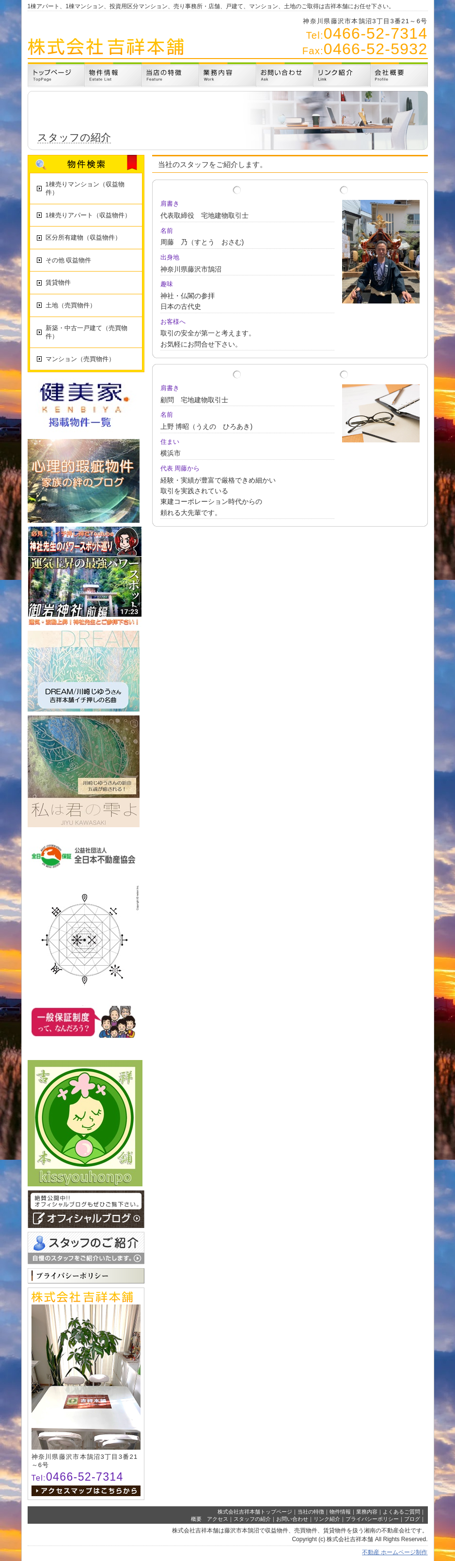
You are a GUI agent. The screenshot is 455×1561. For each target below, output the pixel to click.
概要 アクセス (209, 1519)
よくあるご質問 (401, 1512)
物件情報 (340, 1512)
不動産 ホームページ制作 (394, 1552)
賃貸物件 (58, 282)
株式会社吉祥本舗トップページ (255, 1512)
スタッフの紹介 (252, 1519)
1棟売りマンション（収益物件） (85, 189)
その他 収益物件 (69, 260)
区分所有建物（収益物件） (83, 237)
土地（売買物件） (71, 305)
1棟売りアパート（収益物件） (88, 215)
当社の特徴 (311, 1512)
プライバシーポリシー (372, 1519)
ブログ (412, 1519)
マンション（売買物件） (80, 359)
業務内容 (366, 1512)
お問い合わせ (292, 1519)
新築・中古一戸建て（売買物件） (86, 332)
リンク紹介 (327, 1519)
